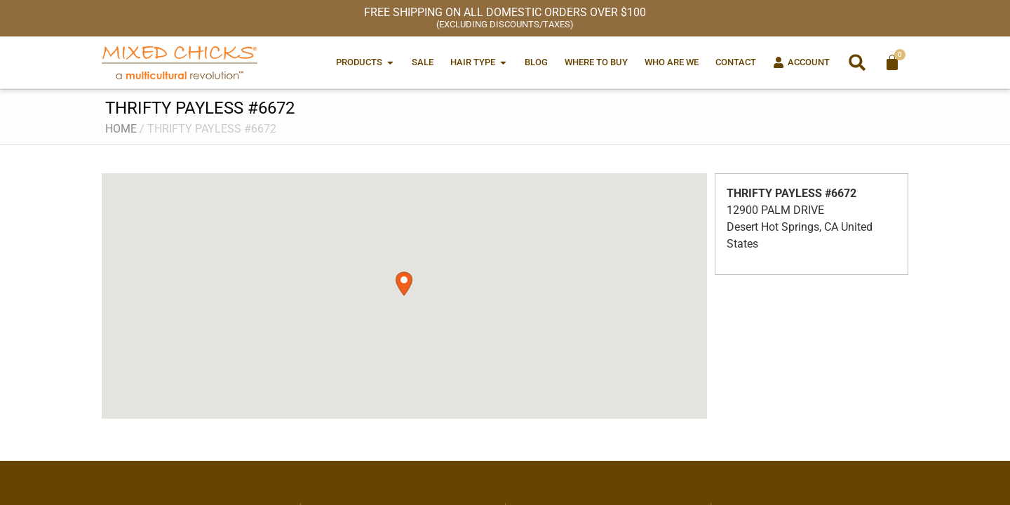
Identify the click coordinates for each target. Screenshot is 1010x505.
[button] (857, 62)
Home (121, 128)
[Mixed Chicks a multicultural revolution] (179, 62)
